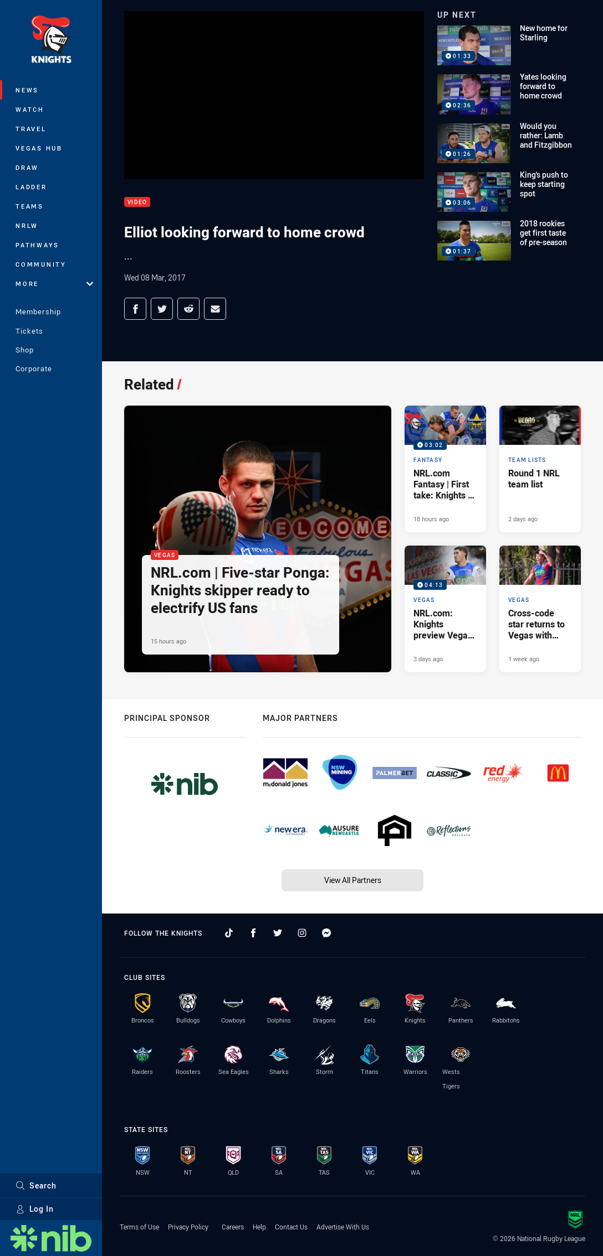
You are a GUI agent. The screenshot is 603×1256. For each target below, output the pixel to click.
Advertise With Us (342, 1226)
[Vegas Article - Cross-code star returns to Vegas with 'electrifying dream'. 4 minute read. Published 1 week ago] (540, 609)
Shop (25, 350)
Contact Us (291, 1226)
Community (41, 264)
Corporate (34, 368)
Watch (30, 109)
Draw (27, 167)
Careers (233, 1226)
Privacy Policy (188, 1226)
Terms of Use (139, 1226)
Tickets (29, 331)
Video (137, 202)
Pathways (37, 245)
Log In (35, 1208)
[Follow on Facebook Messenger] (326, 933)
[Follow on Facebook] (253, 933)
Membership (38, 311)
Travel (31, 128)
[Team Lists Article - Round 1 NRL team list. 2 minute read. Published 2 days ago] (540, 469)
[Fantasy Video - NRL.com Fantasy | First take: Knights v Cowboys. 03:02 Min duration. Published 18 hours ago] (445, 469)
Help (259, 1226)
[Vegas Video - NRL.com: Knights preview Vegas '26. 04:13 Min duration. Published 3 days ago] (445, 609)
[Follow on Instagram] (302, 933)
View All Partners (352, 880)
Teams (30, 206)
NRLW (27, 225)
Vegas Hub (39, 148)
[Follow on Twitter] (277, 933)
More (54, 283)
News (27, 90)
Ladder (31, 187)
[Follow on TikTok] (228, 933)
